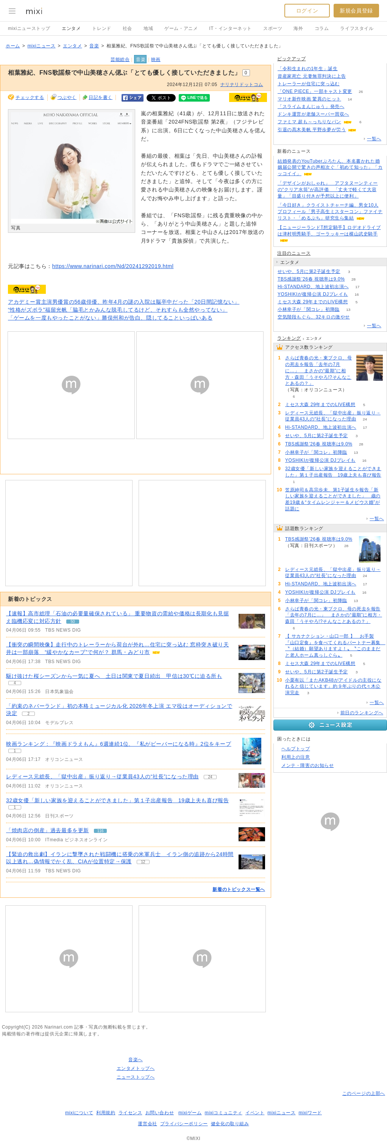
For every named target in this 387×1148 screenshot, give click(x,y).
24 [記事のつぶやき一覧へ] (210, 777)
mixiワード (310, 1112)
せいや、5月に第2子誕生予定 (309, 271)
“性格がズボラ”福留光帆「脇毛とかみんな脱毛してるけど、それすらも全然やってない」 (118, 310)
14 (350, 99)
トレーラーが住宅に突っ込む (309, 83)
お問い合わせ (159, 1112)
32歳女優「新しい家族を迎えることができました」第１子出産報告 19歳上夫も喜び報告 (117, 800)
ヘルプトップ (295, 748)
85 (346, 69)
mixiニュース (41, 46)
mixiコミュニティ (223, 1112)
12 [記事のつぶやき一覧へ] (143, 862)
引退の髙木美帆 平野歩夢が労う (312, 129)
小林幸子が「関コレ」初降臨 (309, 309)
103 (358, 114)
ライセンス (130, 1112)
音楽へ (135, 1059)
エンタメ (71, 28)
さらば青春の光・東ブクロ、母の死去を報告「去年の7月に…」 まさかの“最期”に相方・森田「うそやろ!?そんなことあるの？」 (318, 370)
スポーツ (272, 28)
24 (365, 419)
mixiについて (79, 1112)
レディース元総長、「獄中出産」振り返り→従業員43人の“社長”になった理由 (102, 776)
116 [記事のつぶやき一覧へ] (100, 831)
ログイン (307, 11)
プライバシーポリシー (184, 1123)
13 (348, 309)
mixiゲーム (190, 1112)
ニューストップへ (136, 1077)
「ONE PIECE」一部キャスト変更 (315, 91)
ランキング (289, 338)
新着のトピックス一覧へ (238, 889)
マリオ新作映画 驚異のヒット (309, 99)
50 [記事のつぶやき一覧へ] (72, 621)
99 (353, 107)
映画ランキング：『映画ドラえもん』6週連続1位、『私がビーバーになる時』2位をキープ (118, 744)
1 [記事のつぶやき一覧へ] (15, 751)
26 (361, 91)
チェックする (30, 97)
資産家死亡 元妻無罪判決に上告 (312, 76)
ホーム (13, 46)
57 (358, 317)
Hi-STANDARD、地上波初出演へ (313, 286)
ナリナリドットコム (241, 84)
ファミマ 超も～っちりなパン (309, 121)
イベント (254, 1112)
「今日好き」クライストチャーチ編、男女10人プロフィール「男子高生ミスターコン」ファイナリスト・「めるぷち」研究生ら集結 (330, 211)
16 (357, 294)
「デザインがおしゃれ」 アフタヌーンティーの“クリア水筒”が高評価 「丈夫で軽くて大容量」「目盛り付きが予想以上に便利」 (328, 189)
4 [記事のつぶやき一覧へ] (15, 683)
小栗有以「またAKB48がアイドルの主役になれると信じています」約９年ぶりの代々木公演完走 (333, 687)
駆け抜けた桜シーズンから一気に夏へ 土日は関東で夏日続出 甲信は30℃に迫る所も (114, 676)
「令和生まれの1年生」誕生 (307, 68)
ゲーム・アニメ (181, 28)
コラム (322, 28)
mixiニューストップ (29, 28)
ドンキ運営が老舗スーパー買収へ (313, 114)
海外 (298, 28)
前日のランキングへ (361, 712)
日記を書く (100, 97)
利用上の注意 (295, 757)
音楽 (94, 46)
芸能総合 (120, 59)
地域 (148, 28)
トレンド (101, 28)
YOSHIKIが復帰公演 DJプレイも (313, 294)
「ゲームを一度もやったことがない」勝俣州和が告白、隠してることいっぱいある (110, 318)
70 (348, 84)
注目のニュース (294, 253)
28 (353, 279)
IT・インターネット (230, 28)
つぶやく (67, 97)
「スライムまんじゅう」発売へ (311, 106)
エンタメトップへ (136, 1068)
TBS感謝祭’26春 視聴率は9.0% (311, 279)
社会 (127, 28)
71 (355, 76)
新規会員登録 (356, 11)
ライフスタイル (356, 28)
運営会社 (147, 1123)
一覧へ (374, 138)
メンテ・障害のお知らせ (307, 765)
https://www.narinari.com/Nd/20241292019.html (113, 266)
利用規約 (105, 1112)
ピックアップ (291, 58)
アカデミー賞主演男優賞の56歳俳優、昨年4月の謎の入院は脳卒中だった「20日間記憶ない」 (123, 302)
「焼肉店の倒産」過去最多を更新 (47, 830)
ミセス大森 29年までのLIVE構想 (313, 301)
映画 (156, 59)
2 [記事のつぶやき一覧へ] (28, 714)
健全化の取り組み (230, 1123)
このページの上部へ (363, 1093)
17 (357, 287)
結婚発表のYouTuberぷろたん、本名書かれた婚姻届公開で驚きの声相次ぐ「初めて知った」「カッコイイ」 (330, 167)
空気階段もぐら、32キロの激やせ (314, 317)
